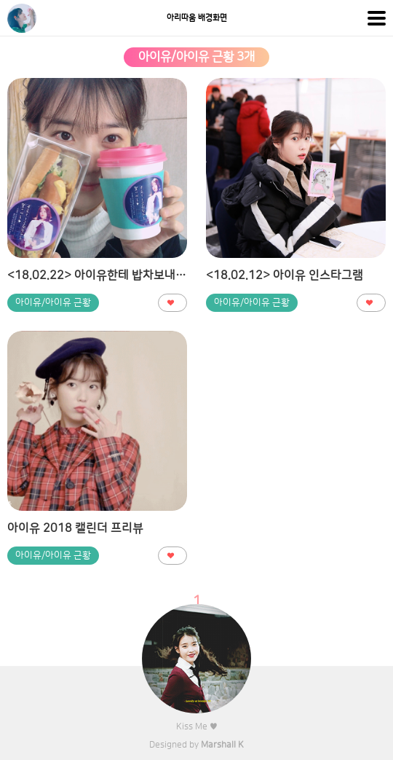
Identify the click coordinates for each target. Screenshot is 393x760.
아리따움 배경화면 (197, 18)
